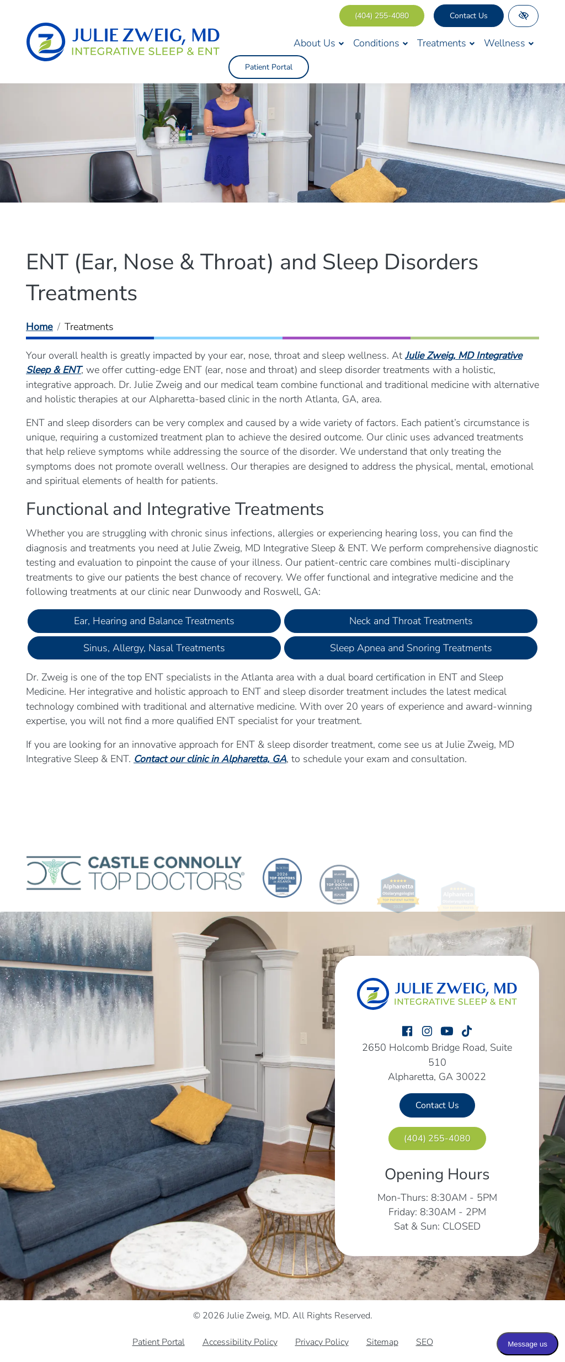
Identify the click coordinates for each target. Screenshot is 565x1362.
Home (39, 326)
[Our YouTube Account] (447, 1031)
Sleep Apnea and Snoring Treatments (411, 648)
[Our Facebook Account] (407, 1031)
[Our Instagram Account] (427, 1031)
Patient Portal (268, 67)
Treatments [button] (446, 43)
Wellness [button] (509, 43)
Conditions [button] (380, 43)
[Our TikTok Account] (467, 1031)
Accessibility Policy (240, 1342)
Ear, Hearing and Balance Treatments (154, 620)
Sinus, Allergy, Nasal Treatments (154, 648)
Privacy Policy (322, 1342)
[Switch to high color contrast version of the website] (523, 16)
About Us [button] (319, 43)
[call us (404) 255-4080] (382, 15)
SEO (424, 1342)
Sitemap (382, 1342)
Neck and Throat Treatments (411, 620)
